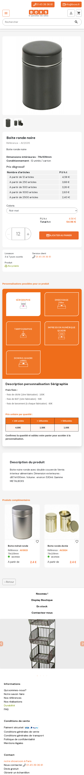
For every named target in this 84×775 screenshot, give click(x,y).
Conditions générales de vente (21, 731)
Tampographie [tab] (23, 333)
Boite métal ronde (18, 545)
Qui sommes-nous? (15, 690)
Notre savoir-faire (14, 694)
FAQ (6, 709)
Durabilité (9, 705)
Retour (9, 582)
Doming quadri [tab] (23, 362)
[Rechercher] (42, 22)
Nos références (12, 698)
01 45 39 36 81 (43, 4)
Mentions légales (13, 743)
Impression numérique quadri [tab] (61, 332)
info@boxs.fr (71, 4)
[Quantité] (18, 234)
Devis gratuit (11, 768)
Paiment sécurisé (21, 727)
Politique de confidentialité (19, 739)
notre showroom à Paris (18, 761)
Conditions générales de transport (24, 735)
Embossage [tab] (62, 304)
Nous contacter (13, 765)
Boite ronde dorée (58, 545)
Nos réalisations (13, 701)
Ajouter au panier (59, 235)
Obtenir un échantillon (16, 772)
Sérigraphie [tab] (23, 304)
